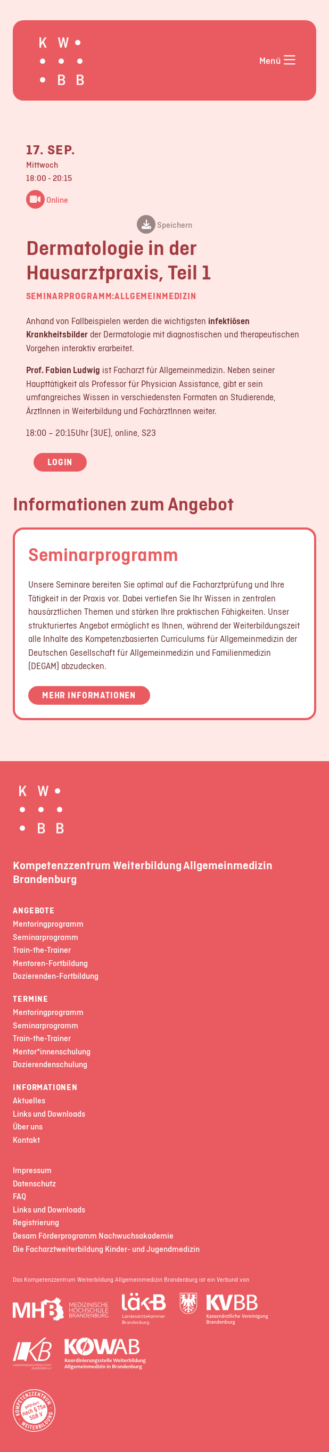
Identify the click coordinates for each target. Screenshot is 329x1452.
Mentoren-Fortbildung (50, 964)
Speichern (164, 225)
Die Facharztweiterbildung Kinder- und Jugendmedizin (106, 1249)
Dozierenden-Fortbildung (55, 976)
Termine (30, 999)
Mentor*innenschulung (52, 1052)
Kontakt (26, 1140)
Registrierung (36, 1223)
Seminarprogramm (103, 554)
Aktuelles (29, 1101)
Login (59, 462)
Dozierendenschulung (50, 1065)
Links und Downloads (49, 1114)
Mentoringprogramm (48, 924)
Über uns (28, 1127)
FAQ (19, 1197)
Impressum (32, 1171)
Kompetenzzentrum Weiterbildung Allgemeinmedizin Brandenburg (143, 872)
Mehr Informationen (89, 695)
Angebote (33, 911)
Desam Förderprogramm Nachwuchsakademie (93, 1236)
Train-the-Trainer (42, 950)
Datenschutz (34, 1184)
